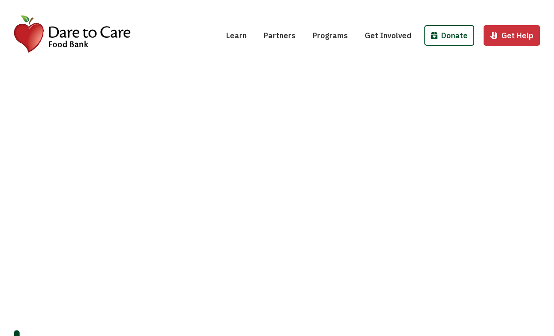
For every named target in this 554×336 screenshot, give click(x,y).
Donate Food (457, 8)
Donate (449, 35)
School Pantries (346, 8)
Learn (236, 35)
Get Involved (388, 35)
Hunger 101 (252, 8)
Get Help (511, 35)
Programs (330, 35)
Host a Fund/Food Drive (412, 8)
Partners (279, 35)
